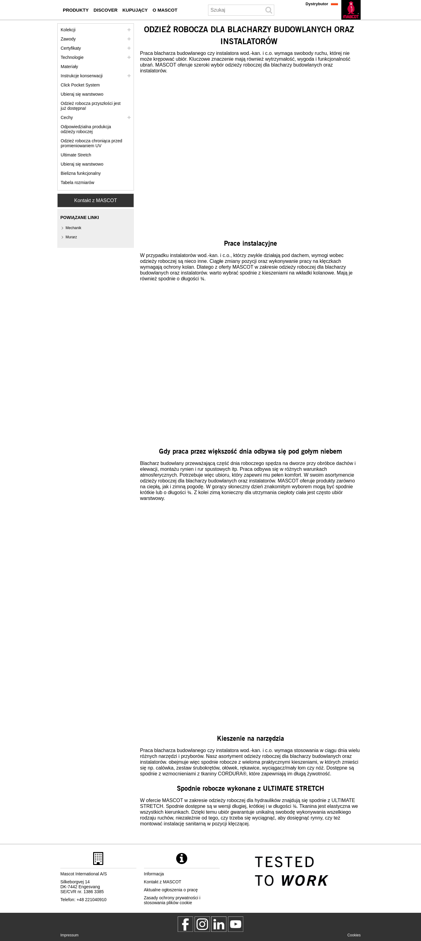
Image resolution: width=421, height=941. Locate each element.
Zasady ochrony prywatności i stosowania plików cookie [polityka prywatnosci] (172, 900)
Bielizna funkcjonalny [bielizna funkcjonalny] (81, 173)
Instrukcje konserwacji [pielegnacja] (82, 75)
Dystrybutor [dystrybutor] (316, 4)
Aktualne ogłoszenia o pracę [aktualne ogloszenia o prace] (171, 889)
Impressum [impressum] (69, 935)
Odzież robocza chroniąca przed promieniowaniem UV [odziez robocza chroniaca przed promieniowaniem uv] (91, 143)
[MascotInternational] (235, 924)
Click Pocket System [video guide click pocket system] (80, 85)
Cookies (354, 935)
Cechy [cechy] (67, 117)
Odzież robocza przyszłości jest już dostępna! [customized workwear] (90, 106)
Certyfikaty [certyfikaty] (71, 48)
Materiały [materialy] (69, 66)
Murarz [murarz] (71, 237)
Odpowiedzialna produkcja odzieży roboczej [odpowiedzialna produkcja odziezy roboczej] (86, 129)
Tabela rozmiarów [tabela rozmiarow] (77, 182)
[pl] (351, 10)
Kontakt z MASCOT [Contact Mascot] (95, 200)
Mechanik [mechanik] (73, 228)
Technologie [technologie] (72, 57)
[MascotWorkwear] (185, 924)
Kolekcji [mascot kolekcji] (68, 29)
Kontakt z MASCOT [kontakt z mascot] (162, 881)
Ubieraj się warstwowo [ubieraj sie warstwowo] (82, 94)
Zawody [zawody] (68, 38)
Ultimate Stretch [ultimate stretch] (76, 154)
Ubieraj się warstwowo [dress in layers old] (82, 164)
